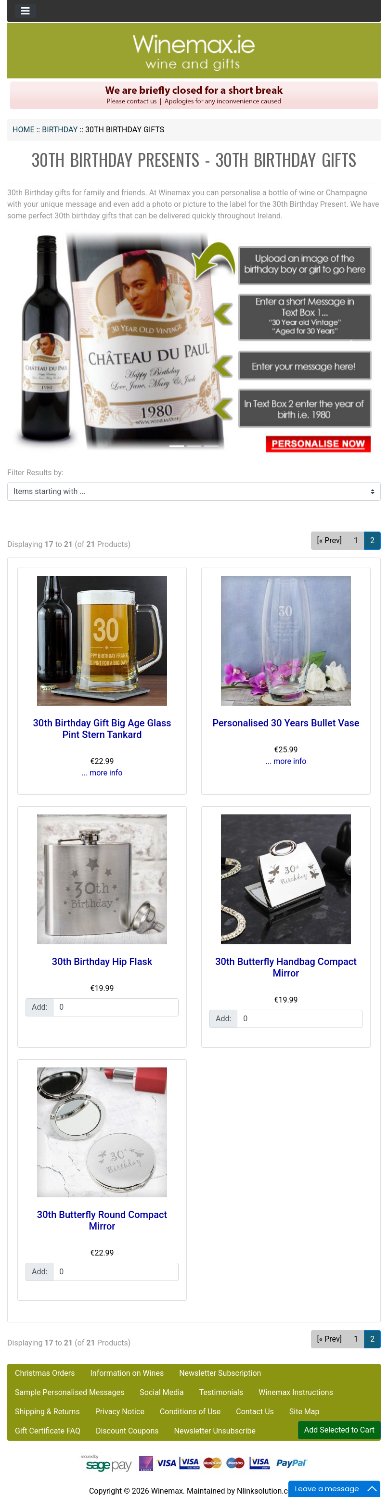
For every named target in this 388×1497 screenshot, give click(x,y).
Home (23, 129)
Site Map (304, 1411)
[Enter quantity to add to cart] (116, 1007)
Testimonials (221, 1392)
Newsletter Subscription (220, 1373)
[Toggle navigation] (25, 11)
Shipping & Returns (47, 1411)
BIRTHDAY (60, 129)
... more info (102, 772)
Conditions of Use (190, 1411)
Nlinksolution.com (268, 1491)
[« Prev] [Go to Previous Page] (329, 540)
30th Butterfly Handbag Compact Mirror (286, 967)
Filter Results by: (35, 472)
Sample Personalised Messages (69, 1392)
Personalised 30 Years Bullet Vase (285, 723)
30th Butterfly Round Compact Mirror (102, 1220)
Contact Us (255, 1411)
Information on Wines (127, 1373)
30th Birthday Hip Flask (102, 961)
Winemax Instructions (296, 1392)
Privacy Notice (119, 1411)
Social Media (162, 1392)
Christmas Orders (45, 1373)
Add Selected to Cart (339, 1429)
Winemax (167, 1491)
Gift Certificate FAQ (47, 1430)
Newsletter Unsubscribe (215, 1430)
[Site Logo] (194, 52)
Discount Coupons (127, 1430)
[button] (35, 344)
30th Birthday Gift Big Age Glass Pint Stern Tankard (102, 728)
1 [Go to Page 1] (356, 540)
